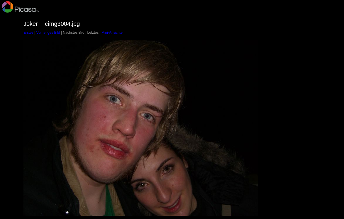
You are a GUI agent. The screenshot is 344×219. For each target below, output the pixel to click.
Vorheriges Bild (48, 32)
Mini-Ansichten (113, 32)
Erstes (28, 32)
